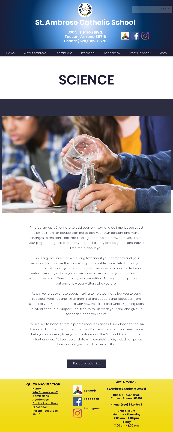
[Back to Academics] (86, 364)
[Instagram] (145, 36)
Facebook (91, 399)
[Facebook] (135, 36)
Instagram (92, 408)
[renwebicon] (125, 36)
